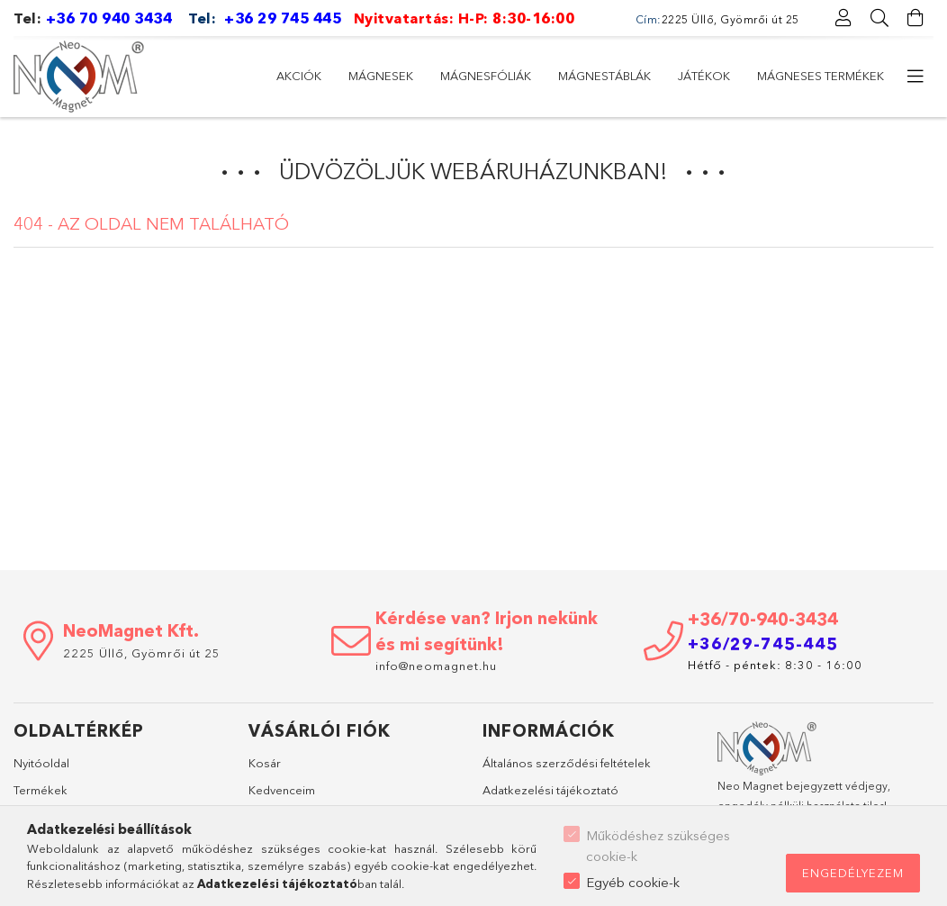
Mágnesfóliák (485, 75)
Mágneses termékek (820, 75)
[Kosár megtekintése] (915, 18)
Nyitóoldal (41, 763)
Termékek (41, 790)
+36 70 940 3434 (109, 18)
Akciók (298, 75)
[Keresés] (879, 18)
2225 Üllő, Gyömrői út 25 (142, 653)
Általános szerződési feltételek (567, 763)
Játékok (704, 75)
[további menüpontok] (915, 77)
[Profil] (843, 18)
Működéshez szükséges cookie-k (658, 846)
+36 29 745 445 (282, 18)
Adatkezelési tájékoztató (550, 790)
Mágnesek (380, 75)
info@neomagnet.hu (438, 665)
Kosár (264, 763)
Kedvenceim (281, 790)
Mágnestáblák (604, 75)
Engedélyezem (853, 872)
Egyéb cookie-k (633, 882)
